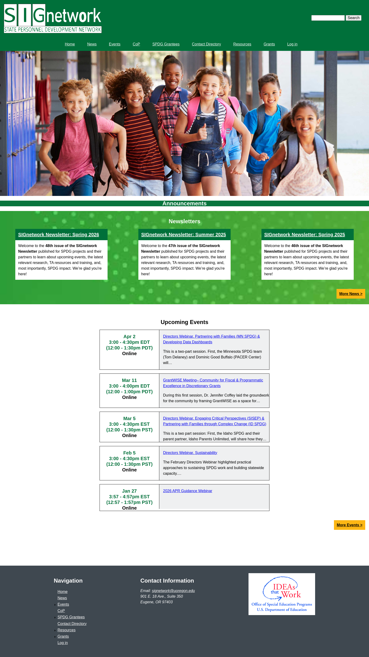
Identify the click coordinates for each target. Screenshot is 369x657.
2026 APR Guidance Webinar (187, 491)
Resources (66, 630)
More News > (350, 294)
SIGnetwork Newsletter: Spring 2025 (304, 234)
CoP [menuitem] (136, 44)
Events (63, 604)
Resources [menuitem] (242, 44)
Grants (63, 636)
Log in (62, 643)
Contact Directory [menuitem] (206, 44)
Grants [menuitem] (269, 44)
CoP (61, 611)
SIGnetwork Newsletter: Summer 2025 (183, 234)
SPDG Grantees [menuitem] (166, 44)
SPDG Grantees (71, 617)
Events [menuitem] (114, 44)
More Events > (349, 525)
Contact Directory (72, 624)
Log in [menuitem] (292, 44)
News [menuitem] (92, 44)
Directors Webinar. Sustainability (190, 453)
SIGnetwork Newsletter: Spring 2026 (58, 234)
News (62, 598)
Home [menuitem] (70, 44)
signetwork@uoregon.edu (173, 591)
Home (62, 592)
